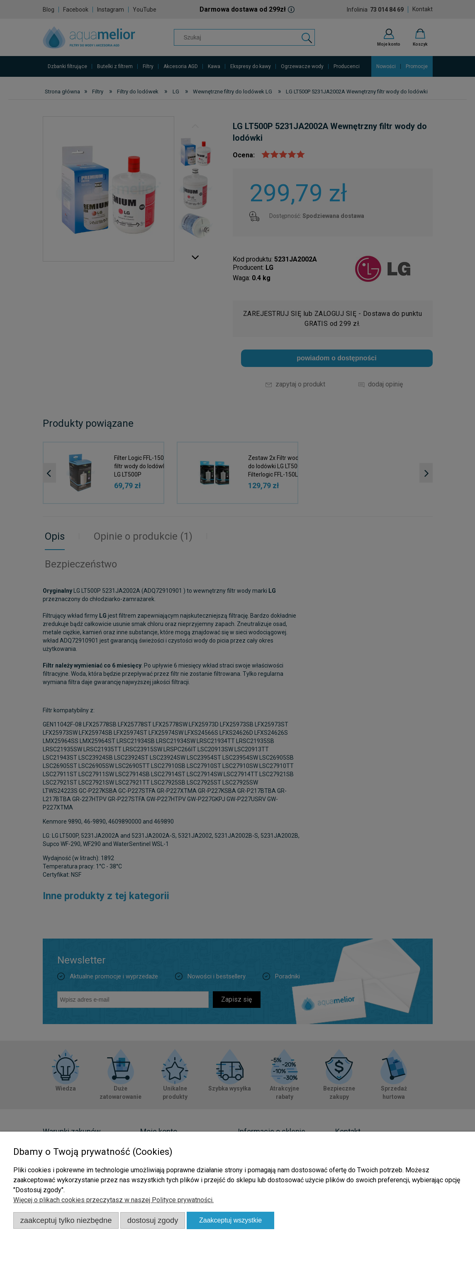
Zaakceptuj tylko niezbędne (66, 1220)
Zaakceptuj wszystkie (230, 1220)
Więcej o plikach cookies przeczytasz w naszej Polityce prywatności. (113, 1200)
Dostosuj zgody (152, 1220)
